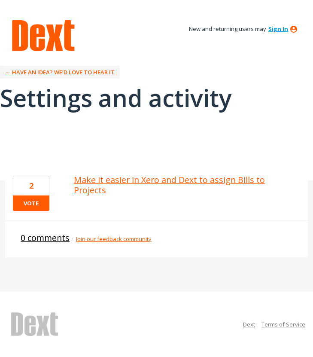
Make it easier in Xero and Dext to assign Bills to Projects (169, 185)
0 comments (45, 238)
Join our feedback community (114, 239)
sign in (278, 29)
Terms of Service (283, 324)
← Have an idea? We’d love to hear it (60, 72)
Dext (249, 324)
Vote (31, 203)
